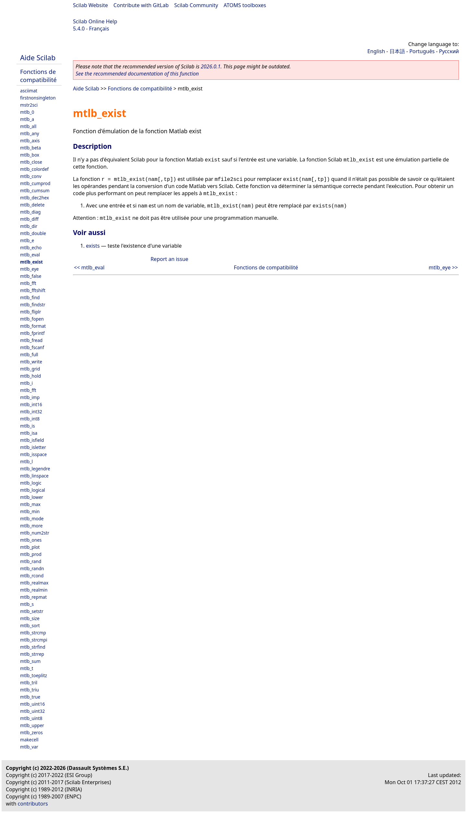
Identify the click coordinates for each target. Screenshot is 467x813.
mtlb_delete (32, 205)
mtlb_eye (29, 269)
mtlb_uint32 (32, 711)
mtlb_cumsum (35, 190)
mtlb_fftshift (32, 290)
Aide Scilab (37, 57)
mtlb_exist (31, 262)
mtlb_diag (30, 212)
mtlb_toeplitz (33, 675)
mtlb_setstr (31, 611)
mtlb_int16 (31, 404)
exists (93, 245)
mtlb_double (33, 233)
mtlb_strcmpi (33, 640)
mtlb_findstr (32, 304)
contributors (33, 803)
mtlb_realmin (33, 590)
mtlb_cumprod (35, 183)
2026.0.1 (211, 66)
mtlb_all (28, 126)
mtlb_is (27, 426)
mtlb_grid (30, 369)
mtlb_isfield (32, 440)
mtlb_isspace (33, 454)
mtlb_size (30, 618)
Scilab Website (90, 5)
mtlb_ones (31, 540)
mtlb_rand (30, 561)
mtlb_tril (28, 682)
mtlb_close (31, 162)
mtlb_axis (30, 140)
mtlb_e (27, 240)
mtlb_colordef (34, 169)
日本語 (397, 51)
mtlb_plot (30, 547)
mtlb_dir (28, 226)
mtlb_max (30, 504)
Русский (449, 51)
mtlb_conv (31, 176)
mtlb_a (27, 119)
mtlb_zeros (31, 732)
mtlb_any (29, 133)
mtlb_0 (27, 112)
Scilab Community (196, 5)
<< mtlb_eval (89, 267)
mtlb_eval (30, 255)
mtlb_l (26, 461)
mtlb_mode (31, 518)
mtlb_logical (32, 490)
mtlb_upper (32, 725)
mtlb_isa (28, 433)
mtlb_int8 (30, 419)
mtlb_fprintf (32, 333)
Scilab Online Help (95, 21)
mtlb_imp (30, 397)
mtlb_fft (28, 283)
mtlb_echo (31, 247)
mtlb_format (33, 326)
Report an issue (169, 259)
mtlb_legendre (35, 468)
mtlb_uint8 (31, 718)
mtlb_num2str (34, 533)
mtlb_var (29, 747)
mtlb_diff (29, 219)
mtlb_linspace (34, 476)
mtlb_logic (31, 483)
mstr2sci (29, 105)
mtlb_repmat (33, 597)
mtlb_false (31, 276)
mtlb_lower (31, 497)
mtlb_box (29, 155)
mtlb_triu (29, 690)
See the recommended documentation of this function (137, 73)
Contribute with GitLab (141, 5)
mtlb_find (30, 297)
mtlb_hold (30, 376)
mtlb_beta (30, 148)
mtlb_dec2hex (34, 197)
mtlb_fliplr (30, 312)
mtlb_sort (30, 625)
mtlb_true (30, 697)
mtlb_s (27, 604)
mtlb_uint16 (32, 704)
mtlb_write (31, 362)
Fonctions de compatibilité (38, 75)
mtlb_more (31, 526)
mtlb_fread (31, 340)
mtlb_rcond (31, 575)
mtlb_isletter (33, 447)
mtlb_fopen (32, 319)
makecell (29, 739)
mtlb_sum (30, 661)
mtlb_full (29, 354)
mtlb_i (26, 383)
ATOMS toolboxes (245, 5)
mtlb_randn (32, 568)
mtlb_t (26, 668)
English (376, 51)
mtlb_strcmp (33, 633)
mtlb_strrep (32, 654)
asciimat (28, 91)
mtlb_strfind (32, 647)
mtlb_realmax (34, 583)
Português (422, 51)
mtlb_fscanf (32, 347)
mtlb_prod (31, 554)
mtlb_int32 (31, 411)
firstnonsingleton (38, 98)
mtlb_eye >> (443, 267)
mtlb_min (30, 511)
